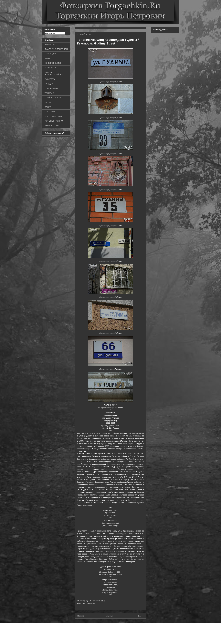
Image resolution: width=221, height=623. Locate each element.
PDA (139, 616)
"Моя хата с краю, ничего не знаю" (108, 554)
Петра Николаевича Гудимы (130, 449)
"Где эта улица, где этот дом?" (128, 546)
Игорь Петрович (110, 590)
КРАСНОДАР (51, 54)
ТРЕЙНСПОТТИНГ (53, 98)
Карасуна (101, 443)
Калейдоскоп (110, 569)
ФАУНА (48, 102)
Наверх (80, 616)
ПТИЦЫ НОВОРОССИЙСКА (54, 73)
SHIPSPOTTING (52, 125)
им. (109, 433)
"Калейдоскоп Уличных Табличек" (101, 559)
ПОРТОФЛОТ (51, 68)
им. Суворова (135, 436)
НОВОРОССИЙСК (53, 63)
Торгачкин (110, 587)
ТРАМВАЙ (49, 93)
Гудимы (115, 433)
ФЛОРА (48, 107)
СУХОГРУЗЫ (50, 79)
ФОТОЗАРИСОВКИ (53, 116)
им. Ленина (85, 438)
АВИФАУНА (50, 44)
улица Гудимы (110, 515)
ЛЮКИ (47, 58)
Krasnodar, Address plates (110, 574)
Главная (109, 616)
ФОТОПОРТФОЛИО (54, 121)
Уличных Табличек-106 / (110, 572)
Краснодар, (110, 513)
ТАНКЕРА (49, 84)
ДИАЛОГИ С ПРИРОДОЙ (56, 49)
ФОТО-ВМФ (50, 112)
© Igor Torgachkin (110, 592)
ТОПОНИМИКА (88, 603)
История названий (110, 523)
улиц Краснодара (110, 526)
